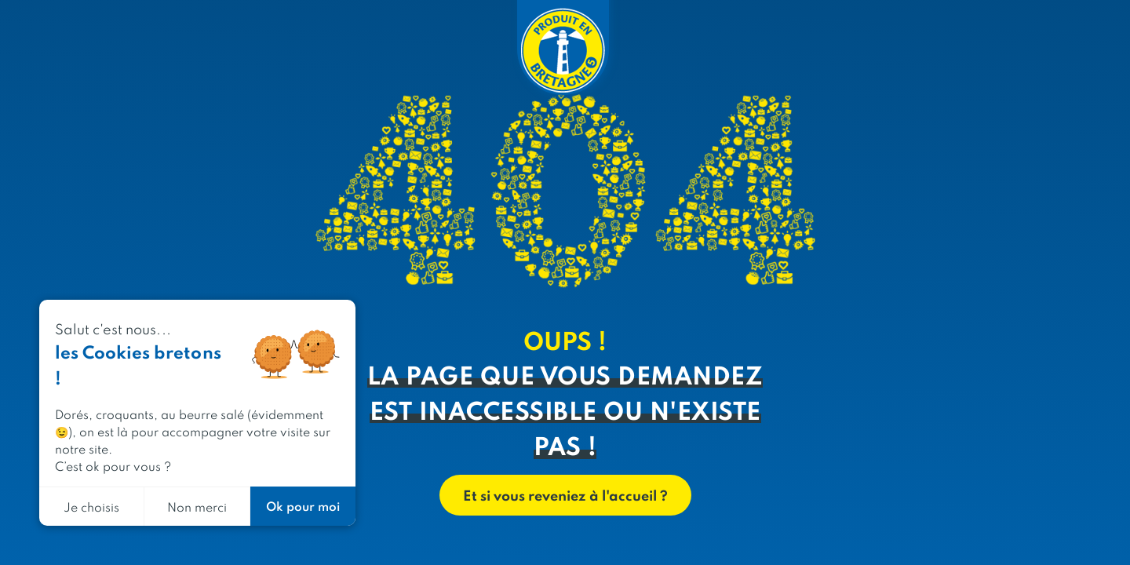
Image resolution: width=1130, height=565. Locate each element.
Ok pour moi (303, 506)
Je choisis (91, 506)
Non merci (197, 506)
